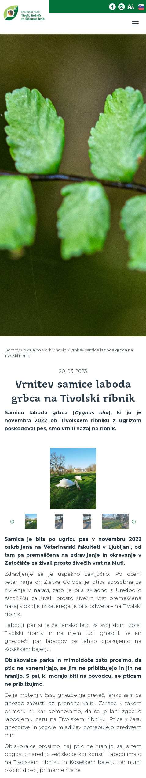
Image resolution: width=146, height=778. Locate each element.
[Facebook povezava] (113, 7)
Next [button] (134, 521)
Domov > (14, 349)
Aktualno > (34, 349)
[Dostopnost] (132, 7)
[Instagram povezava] (122, 7)
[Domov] (24, 16)
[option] (73, 481)
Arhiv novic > (57, 349)
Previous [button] (12, 521)
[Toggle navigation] (135, 23)
